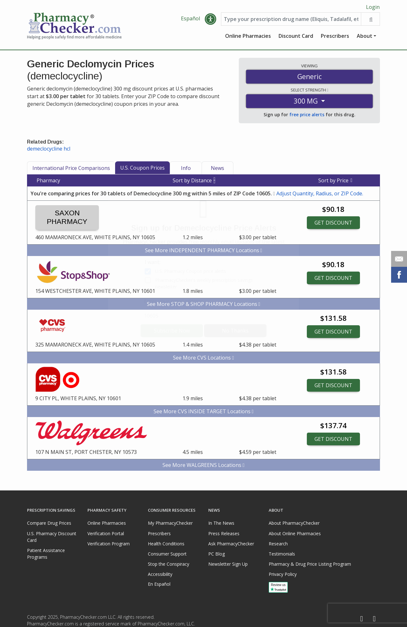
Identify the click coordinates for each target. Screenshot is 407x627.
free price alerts (306, 115)
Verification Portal (105, 533)
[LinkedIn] (374, 619)
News (217, 168)
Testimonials (282, 554)
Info (186, 168)
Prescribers (335, 36)
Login (373, 6)
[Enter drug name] (291, 19)
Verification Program (108, 544)
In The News (221, 523)
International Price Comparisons (71, 168)
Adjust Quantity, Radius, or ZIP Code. (319, 194)
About (364, 36)
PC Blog (216, 554)
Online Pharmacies (248, 36)
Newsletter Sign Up (228, 564)
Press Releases (223, 533)
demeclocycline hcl (48, 149)
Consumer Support (167, 554)
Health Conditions (166, 544)
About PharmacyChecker (294, 523)
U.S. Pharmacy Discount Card (51, 536)
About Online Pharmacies (295, 533)
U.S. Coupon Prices (142, 168)
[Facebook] (361, 619)
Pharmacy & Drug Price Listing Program (310, 564)
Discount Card (296, 36)
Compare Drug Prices (49, 523)
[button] (210, 19)
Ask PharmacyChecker (231, 544)
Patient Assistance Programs (46, 553)
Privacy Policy (283, 574)
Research (278, 544)
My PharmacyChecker (170, 523)
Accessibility (160, 574)
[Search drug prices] (370, 19)
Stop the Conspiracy (168, 564)
